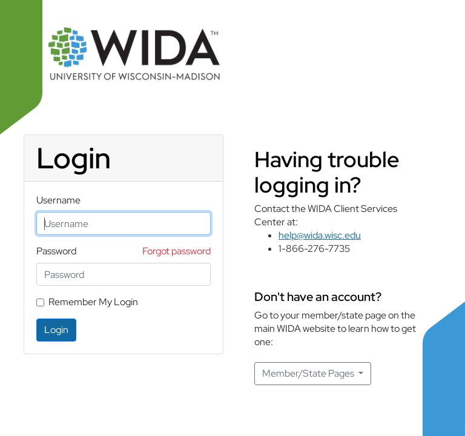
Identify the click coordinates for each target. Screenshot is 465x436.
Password (56, 251)
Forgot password (176, 251)
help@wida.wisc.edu (320, 235)
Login (56, 329)
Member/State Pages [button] (309, 373)
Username (58, 200)
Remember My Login (93, 302)
